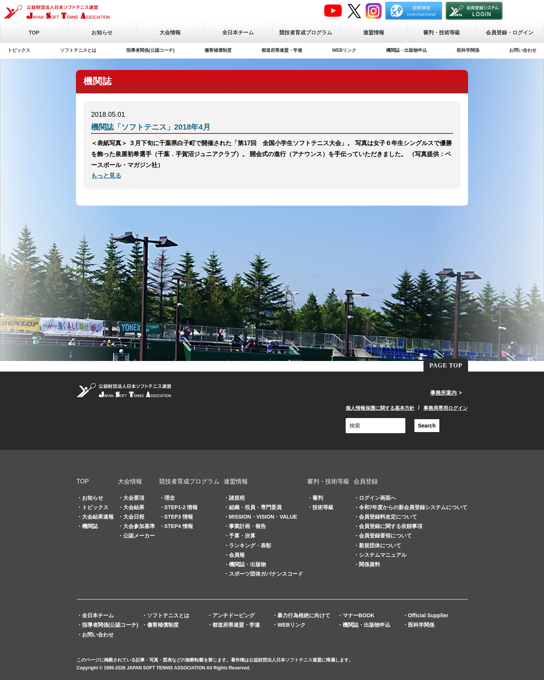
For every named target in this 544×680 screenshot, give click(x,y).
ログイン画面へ (377, 498)
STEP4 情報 (178, 526)
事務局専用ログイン (445, 408)
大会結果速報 (98, 517)
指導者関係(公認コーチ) (150, 50)
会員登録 (366, 481)
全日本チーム (238, 32)
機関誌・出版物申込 (406, 50)
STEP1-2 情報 (181, 507)
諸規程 (237, 498)
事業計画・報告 (247, 526)
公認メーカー (139, 536)
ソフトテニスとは (78, 50)
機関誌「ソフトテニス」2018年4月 (150, 127)
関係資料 (369, 564)
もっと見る (106, 175)
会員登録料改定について (388, 517)
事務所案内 (443, 393)
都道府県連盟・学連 (281, 50)
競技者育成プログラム (305, 32)
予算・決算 (242, 536)
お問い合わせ (522, 50)
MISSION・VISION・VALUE (263, 517)
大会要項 (133, 498)
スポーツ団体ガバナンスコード (266, 574)
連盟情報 (373, 32)
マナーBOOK (358, 615)
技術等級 (323, 507)
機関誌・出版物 (247, 564)
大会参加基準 (139, 526)
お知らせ (102, 32)
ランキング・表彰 (250, 545)
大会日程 (133, 517)
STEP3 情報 (178, 517)
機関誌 (90, 526)
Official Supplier (428, 615)
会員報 (237, 555)
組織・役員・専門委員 (255, 507)
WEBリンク (344, 50)
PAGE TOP (445, 365)
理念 (169, 498)
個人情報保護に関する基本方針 (380, 408)
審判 (317, 498)
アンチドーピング (233, 615)
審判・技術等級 (441, 32)
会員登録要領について (385, 536)
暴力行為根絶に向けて (303, 615)
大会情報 (170, 32)
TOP (34, 32)
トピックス (19, 50)
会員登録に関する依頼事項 (390, 526)
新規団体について (380, 545)
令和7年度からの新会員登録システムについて (413, 507)
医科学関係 (468, 50)
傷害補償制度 (218, 50)
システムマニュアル (382, 555)
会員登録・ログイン (509, 32)
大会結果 (133, 507)
